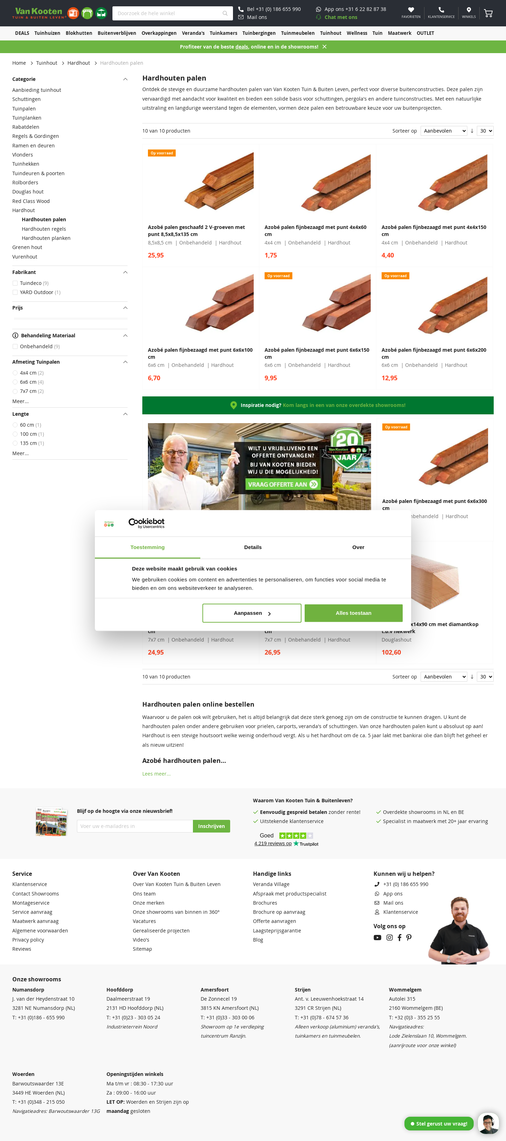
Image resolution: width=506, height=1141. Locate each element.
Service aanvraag (32, 912)
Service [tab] (22, 874)
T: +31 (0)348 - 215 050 (38, 1102)
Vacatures (144, 921)
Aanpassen (252, 613)
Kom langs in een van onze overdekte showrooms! (344, 405)
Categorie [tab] (23, 79)
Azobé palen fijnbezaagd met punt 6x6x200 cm (434, 353)
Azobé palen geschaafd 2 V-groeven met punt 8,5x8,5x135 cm (196, 230)
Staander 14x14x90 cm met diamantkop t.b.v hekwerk (430, 628)
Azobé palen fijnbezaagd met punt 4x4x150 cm (434, 230)
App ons (393, 894)
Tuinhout (46, 63)
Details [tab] (253, 547)
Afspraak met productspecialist (289, 894)
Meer (18, 401)
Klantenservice (29, 884)
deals (241, 47)
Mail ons (393, 903)
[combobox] (172, 13)
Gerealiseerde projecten (161, 931)
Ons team (144, 894)
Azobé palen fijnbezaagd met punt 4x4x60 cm (315, 230)
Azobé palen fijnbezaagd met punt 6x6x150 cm (317, 353)
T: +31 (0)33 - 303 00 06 (227, 1017)
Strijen (303, 990)
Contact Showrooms (35, 894)
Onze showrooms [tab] (36, 979)
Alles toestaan (354, 613)
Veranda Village (271, 884)
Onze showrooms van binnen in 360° (176, 912)
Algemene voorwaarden (40, 931)
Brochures (265, 903)
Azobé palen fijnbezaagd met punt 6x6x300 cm (434, 504)
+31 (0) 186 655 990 (405, 884)
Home (19, 63)
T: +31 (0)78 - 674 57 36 (322, 1017)
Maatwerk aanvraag (35, 921)
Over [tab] (358, 547)
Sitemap (142, 949)
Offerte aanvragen (274, 921)
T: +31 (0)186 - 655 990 (38, 1017)
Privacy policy (28, 940)
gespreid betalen (307, 812)
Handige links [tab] (272, 874)
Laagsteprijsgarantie (277, 931)
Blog (258, 940)
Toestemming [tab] (147, 547)
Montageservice (31, 903)
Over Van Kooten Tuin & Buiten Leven (177, 884)
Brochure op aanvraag (279, 912)
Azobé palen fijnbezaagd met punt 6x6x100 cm (200, 353)
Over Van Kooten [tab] (156, 874)
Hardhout (78, 63)
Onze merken (148, 903)
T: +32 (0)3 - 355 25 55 (414, 1017)
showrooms (422, 812)
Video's (141, 940)
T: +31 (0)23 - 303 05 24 (133, 1017)
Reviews (21, 949)
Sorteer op (405, 131)
